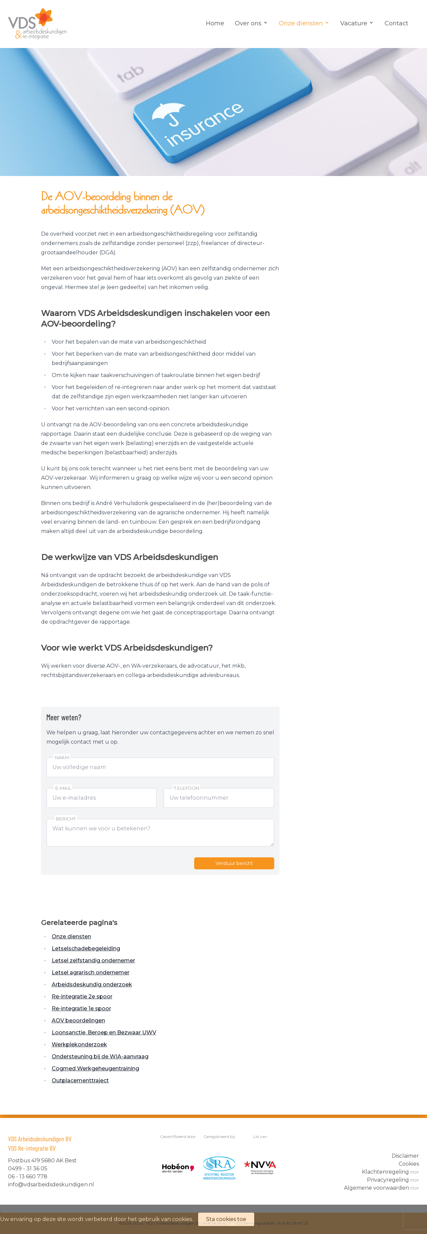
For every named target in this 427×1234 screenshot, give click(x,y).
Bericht (66, 819)
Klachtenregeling (390, 1172)
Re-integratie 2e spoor (82, 996)
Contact (396, 23)
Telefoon (186, 788)
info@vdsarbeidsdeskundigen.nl (51, 1184)
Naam (62, 757)
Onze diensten (71, 936)
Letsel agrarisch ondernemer (90, 972)
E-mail (63, 788)
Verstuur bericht (234, 863)
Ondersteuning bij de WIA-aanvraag (100, 1056)
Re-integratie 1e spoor (81, 1008)
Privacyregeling (393, 1180)
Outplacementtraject (80, 1080)
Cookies (409, 1164)
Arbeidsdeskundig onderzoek (92, 984)
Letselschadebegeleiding (86, 948)
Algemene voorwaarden (381, 1188)
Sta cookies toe (226, 1219)
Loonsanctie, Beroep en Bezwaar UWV (104, 1032)
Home (215, 23)
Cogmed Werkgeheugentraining (95, 1068)
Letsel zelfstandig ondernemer (93, 960)
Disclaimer (405, 1156)
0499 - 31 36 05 (27, 1168)
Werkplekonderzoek (79, 1044)
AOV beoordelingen (78, 1020)
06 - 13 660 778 (27, 1176)
